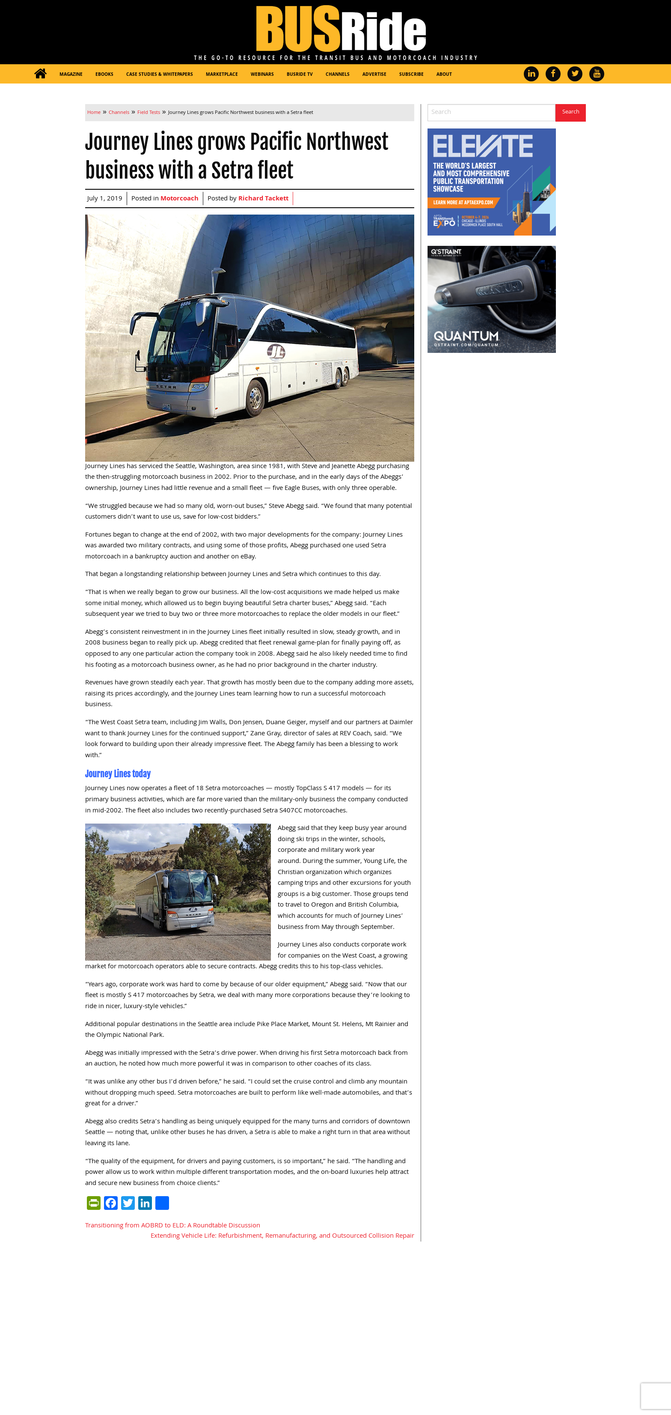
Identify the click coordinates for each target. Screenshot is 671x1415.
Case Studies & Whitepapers (159, 75)
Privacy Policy (441, 1390)
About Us (353, 1328)
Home (265, 1287)
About (444, 75)
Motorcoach (179, 199)
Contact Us (356, 1341)
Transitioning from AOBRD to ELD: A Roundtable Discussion (172, 1226)
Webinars (262, 75)
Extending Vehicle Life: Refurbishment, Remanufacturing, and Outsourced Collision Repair (282, 1236)
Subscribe (411, 75)
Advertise (374, 75)
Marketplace (222, 75)
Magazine (71, 75)
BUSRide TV (300, 75)
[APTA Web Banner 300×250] (492, 182)
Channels (338, 75)
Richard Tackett (263, 199)
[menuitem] (40, 74)
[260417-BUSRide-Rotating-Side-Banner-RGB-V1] (492, 299)
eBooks (104, 75)
